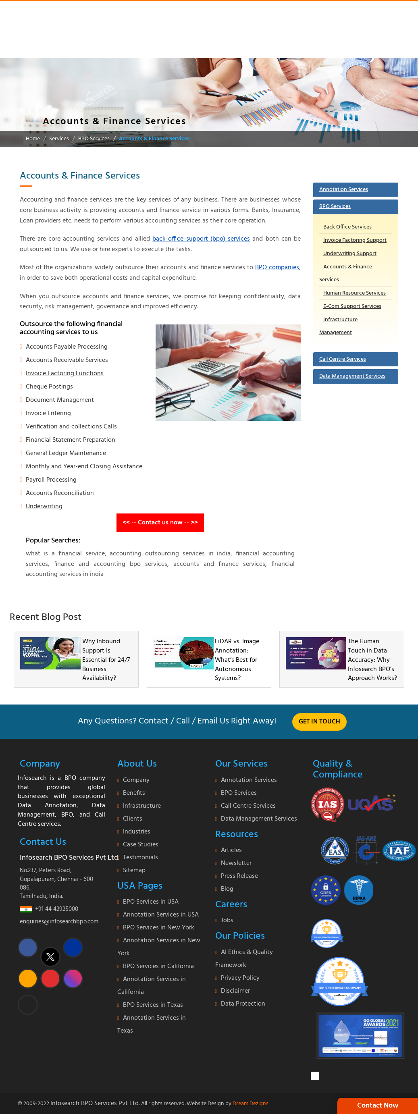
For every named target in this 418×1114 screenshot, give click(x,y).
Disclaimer (235, 991)
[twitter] (50, 957)
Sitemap (134, 870)
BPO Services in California (158, 966)
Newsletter (236, 863)
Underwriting (44, 506)
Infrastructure (142, 806)
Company (136, 780)
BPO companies (277, 267)
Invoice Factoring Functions (65, 373)
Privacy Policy (240, 978)
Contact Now (377, 1106)
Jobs (227, 920)
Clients (132, 819)
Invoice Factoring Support (355, 240)
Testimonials (140, 857)
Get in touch (319, 722)
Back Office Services (347, 227)
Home (33, 138)
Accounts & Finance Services (154, 138)
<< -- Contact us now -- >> (160, 523)
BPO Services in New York (158, 928)
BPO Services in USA (151, 902)
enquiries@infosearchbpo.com (59, 922)
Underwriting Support (349, 253)
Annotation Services (343, 189)
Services (59, 138)
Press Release (239, 876)
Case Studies (140, 845)
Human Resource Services (354, 293)
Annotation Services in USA (161, 915)
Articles (231, 850)
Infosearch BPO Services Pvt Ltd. (95, 1103)
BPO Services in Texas (153, 1005)
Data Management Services (352, 376)
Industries (136, 832)
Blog (227, 889)
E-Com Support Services (352, 306)
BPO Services (94, 138)
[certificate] (354, 804)
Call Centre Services (342, 359)
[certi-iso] (363, 847)
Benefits (134, 793)
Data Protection (243, 1004)
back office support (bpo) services (201, 239)
